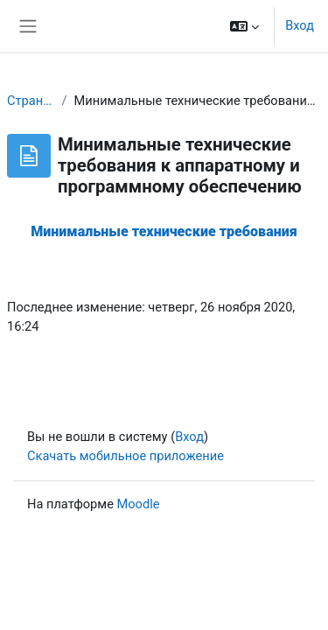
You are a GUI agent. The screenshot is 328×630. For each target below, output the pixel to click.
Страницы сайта (31, 100)
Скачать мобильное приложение (125, 456)
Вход (299, 25)
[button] (244, 26)
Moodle (138, 504)
